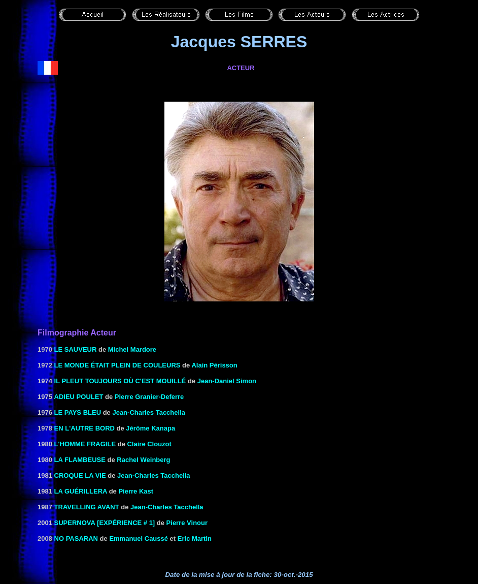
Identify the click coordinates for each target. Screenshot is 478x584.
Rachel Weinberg (143, 460)
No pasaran (76, 538)
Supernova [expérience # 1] (104, 523)
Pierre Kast (135, 491)
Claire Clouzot (149, 444)
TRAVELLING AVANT (86, 507)
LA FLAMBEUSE (80, 460)
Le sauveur (75, 349)
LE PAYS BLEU (77, 412)
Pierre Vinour (187, 523)
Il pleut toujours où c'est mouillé (120, 381)
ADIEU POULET (79, 397)
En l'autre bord (84, 428)
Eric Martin (195, 538)
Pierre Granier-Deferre (149, 397)
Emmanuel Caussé (138, 538)
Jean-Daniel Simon (226, 381)
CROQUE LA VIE (80, 475)
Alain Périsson (214, 365)
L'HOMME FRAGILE (85, 444)
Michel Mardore (132, 349)
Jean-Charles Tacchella (148, 412)
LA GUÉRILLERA (80, 491)
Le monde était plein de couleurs (117, 365)
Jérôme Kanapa (150, 428)
